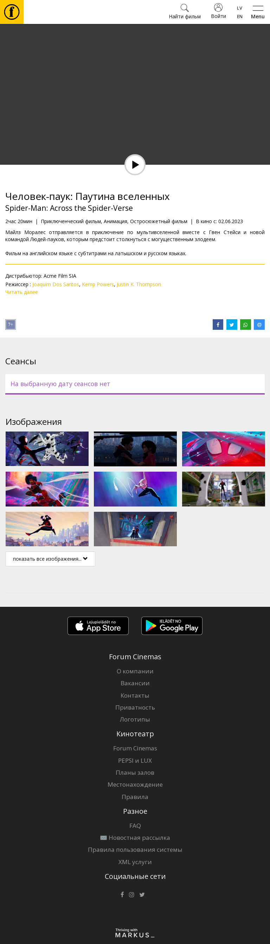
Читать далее (21, 292)
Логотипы (135, 719)
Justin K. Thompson (139, 284)
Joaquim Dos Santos (55, 284)
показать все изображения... (50, 558)
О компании (135, 671)
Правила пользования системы (135, 849)
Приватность (135, 707)
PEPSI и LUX (135, 760)
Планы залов (135, 772)
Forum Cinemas (135, 748)
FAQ (135, 826)
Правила (135, 797)
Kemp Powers (98, 284)
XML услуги (135, 862)
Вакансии (135, 683)
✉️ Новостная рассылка (135, 837)
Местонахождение (135, 784)
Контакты (135, 695)
